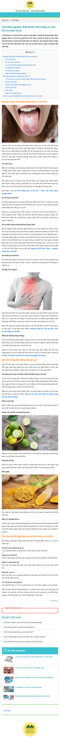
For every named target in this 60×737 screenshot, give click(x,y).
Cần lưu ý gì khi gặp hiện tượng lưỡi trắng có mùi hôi (23, 96)
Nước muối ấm (11, 82)
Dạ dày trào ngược (13, 71)
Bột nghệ (9, 90)
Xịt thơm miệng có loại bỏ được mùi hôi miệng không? (23, 622)
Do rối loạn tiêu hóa (13, 62)
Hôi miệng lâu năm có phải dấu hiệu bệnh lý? (19, 627)
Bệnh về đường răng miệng (16, 73)
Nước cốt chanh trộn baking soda (18, 85)
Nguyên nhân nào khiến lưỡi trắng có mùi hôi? (20, 56)
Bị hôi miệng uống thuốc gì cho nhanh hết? (18, 632)
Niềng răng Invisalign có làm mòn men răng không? (34, 677)
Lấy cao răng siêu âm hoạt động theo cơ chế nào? (34, 657)
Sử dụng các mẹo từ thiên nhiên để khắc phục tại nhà (26, 79)
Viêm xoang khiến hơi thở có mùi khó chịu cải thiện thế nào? (25, 637)
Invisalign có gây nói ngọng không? (28, 687)
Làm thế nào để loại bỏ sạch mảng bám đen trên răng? (23, 642)
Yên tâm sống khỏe (30, 4)
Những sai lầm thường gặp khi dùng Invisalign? (32, 696)
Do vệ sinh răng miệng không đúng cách (21, 65)
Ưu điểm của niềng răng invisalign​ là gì (29, 668)
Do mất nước (11, 59)
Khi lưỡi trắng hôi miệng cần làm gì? (16, 76)
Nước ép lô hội (11, 88)
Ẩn (34, 52)
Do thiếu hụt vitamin (13, 68)
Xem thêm (7, 711)
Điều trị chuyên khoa (13, 93)
